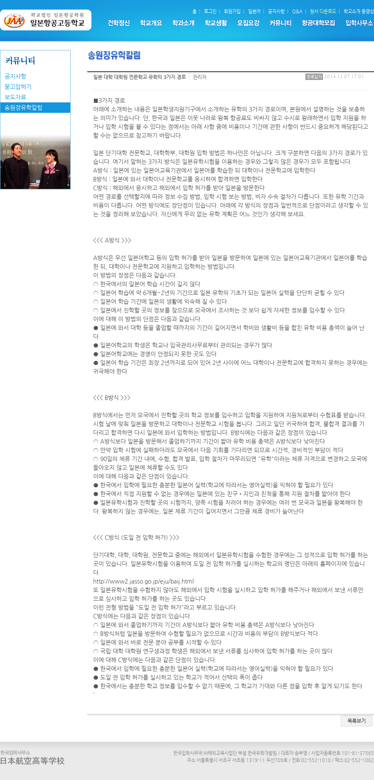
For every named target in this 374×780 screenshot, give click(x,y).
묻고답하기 (18, 86)
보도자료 (15, 97)
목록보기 (356, 721)
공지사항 (15, 76)
